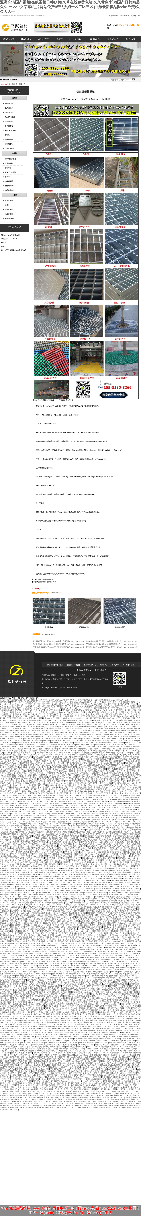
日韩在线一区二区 (94, 866)
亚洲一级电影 (32, 777)
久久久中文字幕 (108, 955)
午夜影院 (114, 749)
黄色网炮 (22, 751)
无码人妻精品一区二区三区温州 (92, 959)
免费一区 (88, 718)
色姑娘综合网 (34, 878)
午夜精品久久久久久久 (77, 880)
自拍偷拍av (114, 935)
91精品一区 (115, 1004)
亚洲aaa (130, 728)
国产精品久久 (36, 1103)
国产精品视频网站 (100, 848)
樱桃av (86, 799)
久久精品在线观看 (101, 805)
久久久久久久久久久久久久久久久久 (24, 814)
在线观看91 (89, 889)
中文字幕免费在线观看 (19, 716)
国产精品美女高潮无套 (81, 919)
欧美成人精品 (119, 882)
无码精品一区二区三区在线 (77, 988)
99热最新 (25, 951)
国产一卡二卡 (113, 702)
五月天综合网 (66, 1075)
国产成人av (23, 718)
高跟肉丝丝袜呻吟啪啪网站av (120, 801)
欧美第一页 (44, 805)
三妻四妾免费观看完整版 (51, 809)
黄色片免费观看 (12, 895)
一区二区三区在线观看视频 (50, 844)
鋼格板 (14, 98)
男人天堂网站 (21, 809)
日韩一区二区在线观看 (11, 842)
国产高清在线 (64, 722)
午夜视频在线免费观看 (18, 730)
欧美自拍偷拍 (123, 864)
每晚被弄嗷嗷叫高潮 (64, 854)
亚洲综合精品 (77, 710)
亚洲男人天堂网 (31, 745)
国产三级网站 (107, 820)
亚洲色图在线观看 (55, 842)
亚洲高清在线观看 (97, 779)
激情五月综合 (44, 814)
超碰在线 (14, 931)
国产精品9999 (26, 933)
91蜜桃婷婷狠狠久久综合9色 (46, 1057)
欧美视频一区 (81, 769)
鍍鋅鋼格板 (9, 139)
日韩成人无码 (105, 749)
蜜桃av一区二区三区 (14, 1016)
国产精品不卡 (115, 781)
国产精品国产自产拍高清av (49, 751)
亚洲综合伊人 (5, 1077)
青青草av (45, 1097)
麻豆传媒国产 (34, 1004)
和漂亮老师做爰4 (53, 1075)
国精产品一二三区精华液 (19, 968)
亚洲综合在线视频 (22, 852)
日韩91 (114, 872)
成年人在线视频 (67, 990)
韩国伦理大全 (42, 893)
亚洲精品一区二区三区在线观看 (82, 801)
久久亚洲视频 (132, 1095)
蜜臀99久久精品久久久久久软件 (16, 1063)
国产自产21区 (65, 818)
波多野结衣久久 (43, 726)
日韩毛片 (50, 781)
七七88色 (85, 966)
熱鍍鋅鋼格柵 (10, 190)
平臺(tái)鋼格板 (10, 130)
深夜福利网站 (41, 1073)
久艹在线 (85, 1081)
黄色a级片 (130, 712)
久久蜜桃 (75, 1028)
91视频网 (29, 996)
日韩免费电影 (89, 836)
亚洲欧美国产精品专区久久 (36, 848)
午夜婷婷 (20, 749)
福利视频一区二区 (55, 743)
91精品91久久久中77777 (128, 943)
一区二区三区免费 (26, 856)
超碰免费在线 (15, 998)
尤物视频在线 (63, 1034)
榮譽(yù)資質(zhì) (113, 40)
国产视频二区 (131, 1105)
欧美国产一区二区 (16, 854)
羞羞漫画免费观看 (13, 872)
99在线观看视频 (112, 807)
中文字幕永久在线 (25, 757)
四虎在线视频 (59, 909)
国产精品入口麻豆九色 (103, 941)
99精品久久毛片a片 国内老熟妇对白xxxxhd (69, 830)
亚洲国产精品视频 (100, 712)
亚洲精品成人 (111, 1022)
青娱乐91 (26, 728)
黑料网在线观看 (47, 724)
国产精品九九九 (87, 704)
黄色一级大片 (124, 996)
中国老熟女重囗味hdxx (58, 826)
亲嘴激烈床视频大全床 (109, 1018)
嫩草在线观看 (113, 951)
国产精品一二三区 (102, 797)
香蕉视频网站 (26, 741)
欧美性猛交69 (11, 1012)
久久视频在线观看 (34, 809)
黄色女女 (29, 1053)
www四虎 (72, 917)
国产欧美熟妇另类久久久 (81, 1024)
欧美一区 (107, 1087)
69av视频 (106, 1057)
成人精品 (113, 866)
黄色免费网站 (55, 820)
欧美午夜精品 (87, 739)
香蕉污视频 (43, 854)
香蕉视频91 (110, 771)
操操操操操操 (48, 909)
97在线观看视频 (96, 1034)
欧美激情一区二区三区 (60, 923)
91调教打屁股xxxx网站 (9, 856)
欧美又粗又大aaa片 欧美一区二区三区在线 (57, 1103)
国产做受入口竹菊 (79, 822)
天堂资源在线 (41, 816)
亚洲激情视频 (102, 893)
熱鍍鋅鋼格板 (10, 148)
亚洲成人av (84, 1037)
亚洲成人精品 (31, 917)
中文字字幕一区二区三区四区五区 (22, 850)
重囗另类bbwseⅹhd (31, 876)
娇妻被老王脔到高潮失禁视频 (11, 708)
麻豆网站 (94, 994)
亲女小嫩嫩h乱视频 (15, 876)
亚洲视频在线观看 (124, 1037)
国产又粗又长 (15, 909)
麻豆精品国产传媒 (32, 769)
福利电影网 (98, 704)
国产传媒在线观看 (116, 901)
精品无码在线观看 (32, 887)
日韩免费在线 (104, 708)
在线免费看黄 (101, 854)
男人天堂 (70, 1105)
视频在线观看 (109, 1083)
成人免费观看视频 (51, 933)
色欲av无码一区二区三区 (39, 803)
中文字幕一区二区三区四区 (102, 763)
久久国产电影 (97, 741)
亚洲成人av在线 (14, 972)
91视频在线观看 (19, 840)
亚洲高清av (41, 891)
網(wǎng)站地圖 (135, 15)
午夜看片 (127, 1008)
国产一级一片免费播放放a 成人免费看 (74, 706)
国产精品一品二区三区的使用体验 (66, 755)
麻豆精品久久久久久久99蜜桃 (103, 765)
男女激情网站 (136, 854)
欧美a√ (106, 935)
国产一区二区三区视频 (61, 761)
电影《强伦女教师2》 (117, 761)
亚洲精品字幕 (26, 1071)
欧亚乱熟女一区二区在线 (87, 751)
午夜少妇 (14, 757)
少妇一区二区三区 (86, 708)
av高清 (10, 923)
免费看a (88, 741)
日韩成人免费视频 (83, 862)
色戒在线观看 (93, 783)
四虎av (68, 753)
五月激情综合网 (54, 822)
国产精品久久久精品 (76, 947)
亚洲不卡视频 (114, 1049)
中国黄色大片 (65, 1014)
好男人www (47, 718)
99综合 (60, 1061)
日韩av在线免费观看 (72, 763)
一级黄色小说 (120, 771)
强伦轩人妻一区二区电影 (108, 1107)
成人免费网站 (132, 769)
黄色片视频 (122, 911)
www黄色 (28, 749)
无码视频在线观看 (129, 718)
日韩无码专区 (16, 925)
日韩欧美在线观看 (121, 1103)
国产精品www (36, 1014)
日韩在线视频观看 (63, 889)
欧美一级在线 (39, 710)
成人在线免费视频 (131, 1006)
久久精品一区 (113, 712)
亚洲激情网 (82, 846)
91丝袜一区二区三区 (86, 805)
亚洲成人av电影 (56, 1039)
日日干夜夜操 (94, 749)
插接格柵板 (9, 201)
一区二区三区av (83, 891)
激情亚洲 (47, 974)
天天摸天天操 (105, 880)
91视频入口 (22, 775)
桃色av (71, 724)
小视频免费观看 (37, 901)
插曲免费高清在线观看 (45, 955)
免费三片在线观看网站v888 (100, 925)
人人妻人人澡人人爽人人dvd (88, 929)
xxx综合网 (92, 1071)
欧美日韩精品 (40, 747)
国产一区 (6, 818)
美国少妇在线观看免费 (104, 714)
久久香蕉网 (4, 1087)
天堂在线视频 (66, 822)
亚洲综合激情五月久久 (129, 964)
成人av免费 (95, 856)
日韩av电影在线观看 (52, 1020)
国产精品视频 (100, 889)
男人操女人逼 (107, 710)
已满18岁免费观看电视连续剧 (32, 771)
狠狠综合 (131, 1041)
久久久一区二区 (107, 982)
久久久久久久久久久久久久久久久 (50, 783)
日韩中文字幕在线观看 (81, 899)
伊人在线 (108, 947)
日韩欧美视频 (123, 795)
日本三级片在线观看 (15, 734)
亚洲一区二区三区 (27, 1057)
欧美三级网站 (16, 818)
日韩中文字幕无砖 (74, 736)
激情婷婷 (17, 1081)
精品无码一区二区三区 (27, 801)
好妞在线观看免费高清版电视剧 (42, 728)
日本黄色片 (135, 1002)
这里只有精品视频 (37, 1024)
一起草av (130, 730)
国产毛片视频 (80, 998)
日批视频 (46, 799)
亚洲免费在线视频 (96, 874)
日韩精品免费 (71, 891)
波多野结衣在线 (44, 779)
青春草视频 (30, 747)
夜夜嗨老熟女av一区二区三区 (115, 966)
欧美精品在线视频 (126, 913)
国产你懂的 (64, 864)
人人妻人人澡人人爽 (96, 988)
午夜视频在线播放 (23, 959)
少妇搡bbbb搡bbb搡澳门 (93, 838)
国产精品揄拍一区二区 (114, 785)
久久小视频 (67, 783)
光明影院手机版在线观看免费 (86, 826)
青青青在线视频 (12, 1065)
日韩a (2, 809)
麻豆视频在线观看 (35, 718)
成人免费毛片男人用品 (56, 777)
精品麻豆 (50, 996)
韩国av (39, 897)
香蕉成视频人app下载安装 (32, 818)
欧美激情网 (85, 1034)
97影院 (76, 990)
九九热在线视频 (116, 878)
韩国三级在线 (118, 1077)
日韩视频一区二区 (129, 1069)
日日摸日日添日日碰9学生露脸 (54, 899)
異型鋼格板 (9, 121)
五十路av (9, 799)
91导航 (22, 996)
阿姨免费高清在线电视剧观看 (122, 880)
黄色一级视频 (19, 799)
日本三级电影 (54, 706)
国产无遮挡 (66, 710)
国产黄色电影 (5, 702)
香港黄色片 (26, 884)
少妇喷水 (88, 712)
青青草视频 (43, 777)
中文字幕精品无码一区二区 (70, 716)
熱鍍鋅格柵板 (10, 214)
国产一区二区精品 (77, 889)
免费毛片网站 (102, 858)
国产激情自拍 (134, 984)
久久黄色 (21, 747)
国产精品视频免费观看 (76, 1085)
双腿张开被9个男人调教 (102, 724)
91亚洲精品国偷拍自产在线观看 (42, 941)
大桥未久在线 (60, 978)
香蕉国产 (18, 789)
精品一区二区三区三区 (50, 716)
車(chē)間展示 (95, 39)
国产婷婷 (32, 1073)
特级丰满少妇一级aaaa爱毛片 (67, 773)
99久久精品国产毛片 (91, 1000)
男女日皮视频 (131, 974)
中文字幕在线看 (77, 972)
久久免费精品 (98, 1095)
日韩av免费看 (32, 751)
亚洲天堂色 (85, 753)
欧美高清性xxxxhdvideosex (16, 726)
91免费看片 (40, 753)
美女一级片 (73, 708)
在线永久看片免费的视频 (9, 751)
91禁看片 (116, 728)
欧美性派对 (4, 1095)
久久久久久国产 (44, 787)
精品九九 (34, 826)
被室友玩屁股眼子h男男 (113, 757)
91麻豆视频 (49, 832)
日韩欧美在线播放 (59, 998)
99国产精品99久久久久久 (126, 858)
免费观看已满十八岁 (87, 755)
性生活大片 (91, 913)
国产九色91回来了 (89, 834)
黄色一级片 (106, 1061)
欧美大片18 (104, 1073)
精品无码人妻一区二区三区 (119, 726)
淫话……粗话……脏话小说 (70, 730)
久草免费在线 (34, 844)
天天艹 (10, 791)
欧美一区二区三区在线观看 (97, 1047)
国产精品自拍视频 (11, 736)
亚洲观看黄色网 (102, 755)
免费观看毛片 (132, 745)
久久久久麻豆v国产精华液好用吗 (26, 862)
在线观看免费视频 (52, 903)
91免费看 (38, 1000)
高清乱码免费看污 (57, 726)
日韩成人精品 (130, 743)
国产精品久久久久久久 (55, 866)
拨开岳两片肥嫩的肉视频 (112, 1041)
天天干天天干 (103, 996)
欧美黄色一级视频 (123, 753)
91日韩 (47, 1032)
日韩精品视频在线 (23, 743)
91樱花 (124, 1041)
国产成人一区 (31, 891)
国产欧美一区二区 (76, 897)
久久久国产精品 (48, 811)
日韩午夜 (14, 1037)
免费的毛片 (104, 1049)
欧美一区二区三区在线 (85, 941)
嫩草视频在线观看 (61, 732)
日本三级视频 (84, 773)
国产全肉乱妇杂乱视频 (112, 988)
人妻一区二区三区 (82, 1055)
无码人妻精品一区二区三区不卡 (44, 763)
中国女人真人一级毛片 (103, 992)
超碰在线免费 (94, 789)
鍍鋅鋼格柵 (9, 181)
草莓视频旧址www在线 (64, 907)
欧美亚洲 (66, 842)
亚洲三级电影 (86, 955)
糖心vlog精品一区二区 (38, 736)
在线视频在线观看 (80, 783)
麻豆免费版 (127, 787)
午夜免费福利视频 (7, 862)
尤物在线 (134, 704)
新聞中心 (61, 39)
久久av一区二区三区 (43, 765)
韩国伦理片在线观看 (12, 1057)
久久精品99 (104, 734)
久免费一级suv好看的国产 (35, 1107)
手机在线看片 (55, 964)
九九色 (106, 803)
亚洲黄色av (20, 1085)
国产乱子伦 (22, 720)
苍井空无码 (75, 779)
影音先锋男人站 (121, 945)
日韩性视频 (78, 799)
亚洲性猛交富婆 (46, 769)
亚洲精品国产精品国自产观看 (11, 759)
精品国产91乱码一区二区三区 (79, 887)
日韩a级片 (80, 917)
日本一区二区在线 (121, 933)
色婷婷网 (22, 787)
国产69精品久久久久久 (85, 1045)
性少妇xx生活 (50, 988)
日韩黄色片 (13, 1030)
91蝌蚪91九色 (26, 909)
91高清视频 (126, 988)
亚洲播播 (55, 730)
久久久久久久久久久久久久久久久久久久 (107, 809)
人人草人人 (65, 966)
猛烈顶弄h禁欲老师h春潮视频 (85, 1039)
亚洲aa (40, 868)
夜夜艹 (96, 708)
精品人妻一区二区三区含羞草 (88, 728)
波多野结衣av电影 (116, 1030)
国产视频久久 (5, 939)
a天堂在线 (84, 1091)
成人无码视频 (58, 968)
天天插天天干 (25, 913)
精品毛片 (113, 1016)
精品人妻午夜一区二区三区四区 (115, 1034)
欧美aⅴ (53, 797)
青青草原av (77, 1087)
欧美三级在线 (37, 909)
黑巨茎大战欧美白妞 (18, 702)
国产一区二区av (99, 739)
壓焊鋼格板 (9, 104)
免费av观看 (133, 864)
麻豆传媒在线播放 (71, 840)
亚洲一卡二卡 (13, 986)
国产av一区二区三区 (123, 765)
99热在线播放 (40, 939)
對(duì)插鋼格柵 (10, 159)
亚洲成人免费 (24, 736)
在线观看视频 (92, 747)
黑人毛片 (72, 824)
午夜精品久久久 (11, 860)
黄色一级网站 (50, 1043)
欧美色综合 (128, 901)
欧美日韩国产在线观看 (127, 702)
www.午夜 (78, 834)
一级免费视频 (8, 1061)
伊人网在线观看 (120, 799)
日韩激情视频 (34, 1079)
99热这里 (78, 1051)
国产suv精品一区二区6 (18, 1097)
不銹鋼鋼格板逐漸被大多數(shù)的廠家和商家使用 (103, 644)
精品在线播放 (46, 957)
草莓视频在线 (63, 749)
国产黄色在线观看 (65, 785)
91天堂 (119, 718)
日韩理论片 (30, 992)
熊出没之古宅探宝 (52, 1008)
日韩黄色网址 (113, 834)
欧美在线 (65, 913)
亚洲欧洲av (97, 777)
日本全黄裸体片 (78, 1020)
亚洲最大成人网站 (56, 852)
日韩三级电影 (60, 811)
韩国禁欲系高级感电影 (14, 994)
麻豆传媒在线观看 (52, 1006)
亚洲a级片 (69, 884)
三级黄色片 (25, 732)
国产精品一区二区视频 (30, 949)
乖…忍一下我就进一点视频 (104, 953)
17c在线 (137, 793)
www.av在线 (128, 1024)
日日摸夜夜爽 (77, 820)
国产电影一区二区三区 (100, 1053)
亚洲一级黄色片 (30, 935)
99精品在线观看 (96, 911)
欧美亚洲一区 (52, 1099)
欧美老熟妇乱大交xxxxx (52, 868)
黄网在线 (88, 870)
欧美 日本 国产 (88, 1051)
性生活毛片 (129, 1077)
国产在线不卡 (10, 761)
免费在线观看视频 (101, 801)
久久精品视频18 (83, 925)
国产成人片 (69, 1107)
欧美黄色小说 (81, 771)
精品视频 (27, 824)
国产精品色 (37, 1081)
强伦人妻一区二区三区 (11, 741)
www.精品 (13, 846)
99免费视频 (98, 935)
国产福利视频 (75, 1034)
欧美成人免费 (121, 830)
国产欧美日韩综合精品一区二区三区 (34, 972)
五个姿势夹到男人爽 (73, 858)
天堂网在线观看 (30, 739)
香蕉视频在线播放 (120, 745)
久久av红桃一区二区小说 (52, 905)
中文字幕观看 (34, 1063)
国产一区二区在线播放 (68, 751)
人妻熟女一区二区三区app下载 (70, 957)
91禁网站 (17, 791)
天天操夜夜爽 (86, 763)
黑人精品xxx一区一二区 (10, 882)
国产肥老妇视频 (93, 945)
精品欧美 (14, 787)
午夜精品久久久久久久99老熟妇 (72, 718)
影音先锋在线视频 (11, 830)
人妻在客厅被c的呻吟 (119, 708)
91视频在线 (65, 809)
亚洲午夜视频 (68, 1039)
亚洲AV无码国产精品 (24, 795)
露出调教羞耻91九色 (28, 868)
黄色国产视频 (63, 897)
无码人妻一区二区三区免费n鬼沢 (56, 901)
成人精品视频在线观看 (60, 1049)
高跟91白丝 (33, 968)
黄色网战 (30, 730)
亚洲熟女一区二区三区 (114, 739)
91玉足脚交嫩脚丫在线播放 (129, 807)
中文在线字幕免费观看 (47, 876)
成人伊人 (45, 852)
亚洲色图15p (120, 842)
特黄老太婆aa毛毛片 (23, 899)
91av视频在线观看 (8, 1000)
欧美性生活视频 (95, 860)
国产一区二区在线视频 (82, 856)
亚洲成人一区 (77, 1026)
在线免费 (108, 836)
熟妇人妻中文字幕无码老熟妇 (113, 773)
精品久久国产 (38, 795)
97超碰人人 (14, 947)
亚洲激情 (80, 824)
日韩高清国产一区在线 (122, 844)
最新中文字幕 (17, 753)
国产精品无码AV (130, 909)
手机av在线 (136, 777)
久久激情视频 (84, 1063)
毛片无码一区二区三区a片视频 (64, 769)
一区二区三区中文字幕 (29, 962)
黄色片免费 (129, 716)
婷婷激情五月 (66, 964)
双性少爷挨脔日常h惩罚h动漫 (81, 1049)
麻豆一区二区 (61, 747)
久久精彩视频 (10, 852)
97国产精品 (32, 773)
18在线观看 (61, 753)
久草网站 (25, 941)
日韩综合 (46, 741)
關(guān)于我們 (113, 15)
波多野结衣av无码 (26, 919)
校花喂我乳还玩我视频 (60, 765)
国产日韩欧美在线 (107, 945)
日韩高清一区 (8, 732)
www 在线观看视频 (84, 1004)
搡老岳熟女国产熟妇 (116, 1043)
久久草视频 (123, 935)
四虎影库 (68, 726)
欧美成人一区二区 (39, 807)
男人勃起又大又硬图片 (103, 793)
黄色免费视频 (41, 986)
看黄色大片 (81, 747)
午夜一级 (45, 706)
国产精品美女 (44, 1039)
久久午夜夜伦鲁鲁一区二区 (23, 870)
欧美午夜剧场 (6, 779)
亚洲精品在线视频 (99, 895)
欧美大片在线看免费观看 (46, 739)
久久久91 (61, 939)
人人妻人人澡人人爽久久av (130, 755)
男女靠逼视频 (117, 832)
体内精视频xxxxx (78, 976)
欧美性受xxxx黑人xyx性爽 (16, 1043)
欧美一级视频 (61, 988)
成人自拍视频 (71, 777)
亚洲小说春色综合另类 (51, 818)
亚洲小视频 (61, 775)
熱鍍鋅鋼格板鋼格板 (45, 579)
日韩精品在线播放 (10, 722)
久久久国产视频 (72, 805)
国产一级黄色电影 (88, 793)
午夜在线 (40, 994)
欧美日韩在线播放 (123, 828)
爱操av (39, 801)
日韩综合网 (88, 787)
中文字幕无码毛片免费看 (102, 870)
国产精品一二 (71, 925)
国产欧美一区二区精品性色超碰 (69, 876)
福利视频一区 (90, 947)
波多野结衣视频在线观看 (36, 781)
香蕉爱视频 (40, 1008)
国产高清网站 (54, 803)
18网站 (33, 893)
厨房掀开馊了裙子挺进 (21, 945)
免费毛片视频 (86, 895)
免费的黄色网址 (35, 716)
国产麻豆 (79, 781)
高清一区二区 (126, 1004)
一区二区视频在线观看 (31, 755)
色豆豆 (123, 728)
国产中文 (60, 797)
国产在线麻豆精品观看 (79, 1002)
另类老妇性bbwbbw (20, 785)
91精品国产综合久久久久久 (80, 982)
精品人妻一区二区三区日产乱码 (56, 824)
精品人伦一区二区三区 (42, 1101)
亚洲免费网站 (96, 773)
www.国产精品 (118, 763)
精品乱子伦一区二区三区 (35, 858)
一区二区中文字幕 (105, 783)
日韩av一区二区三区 (7, 795)
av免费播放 (116, 1065)
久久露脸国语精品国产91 (37, 929)
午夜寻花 (78, 811)
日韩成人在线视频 (31, 714)
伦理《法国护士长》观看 (64, 834)
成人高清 (26, 759)
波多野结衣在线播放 (109, 864)
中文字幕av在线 (62, 708)
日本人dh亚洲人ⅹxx (98, 1063)
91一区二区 (73, 732)
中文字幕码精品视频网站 (9, 978)
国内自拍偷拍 (90, 854)
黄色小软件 (64, 1067)
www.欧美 (34, 978)
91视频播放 (12, 720)
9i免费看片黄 (120, 1067)
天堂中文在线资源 (102, 1045)
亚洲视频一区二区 (47, 838)
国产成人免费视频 (58, 1004)
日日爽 (39, 1030)
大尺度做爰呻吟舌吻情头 (92, 710)
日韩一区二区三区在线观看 (49, 714)
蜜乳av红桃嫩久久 (122, 856)
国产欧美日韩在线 (122, 706)
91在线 (82, 1059)
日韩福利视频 (135, 706)
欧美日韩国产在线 (133, 937)
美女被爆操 (78, 884)
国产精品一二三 (48, 732)
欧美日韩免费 (99, 811)
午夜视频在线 (27, 925)
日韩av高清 (119, 931)
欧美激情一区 (47, 761)
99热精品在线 (61, 1041)
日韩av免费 (71, 978)
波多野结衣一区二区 (23, 805)
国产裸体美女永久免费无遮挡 (120, 899)
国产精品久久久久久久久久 (76, 945)
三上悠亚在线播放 (33, 931)
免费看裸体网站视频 (81, 874)
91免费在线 (43, 775)
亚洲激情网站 (21, 773)
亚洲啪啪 (49, 917)
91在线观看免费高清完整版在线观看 (125, 789)
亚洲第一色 (70, 811)
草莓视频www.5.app (77, 702)
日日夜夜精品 (24, 830)
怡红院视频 (99, 836)
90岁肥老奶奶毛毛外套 (26, 765)
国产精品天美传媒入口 (14, 714)
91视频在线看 (125, 834)
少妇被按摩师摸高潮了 (77, 757)
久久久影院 (114, 797)
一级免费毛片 (24, 834)
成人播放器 (23, 1004)
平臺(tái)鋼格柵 (10, 172)
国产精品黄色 (124, 915)
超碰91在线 (57, 953)
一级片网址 (59, 795)
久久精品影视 (45, 1004)
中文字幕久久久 (6, 870)
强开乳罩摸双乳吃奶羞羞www (104, 718)
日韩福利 (56, 718)
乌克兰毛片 (87, 1057)
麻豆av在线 (98, 1083)
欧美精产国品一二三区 (84, 933)
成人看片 (133, 726)
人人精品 (35, 805)
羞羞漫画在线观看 (33, 720)
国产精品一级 (54, 864)
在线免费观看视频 (124, 777)
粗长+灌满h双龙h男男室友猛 (129, 749)
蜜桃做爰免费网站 (115, 1085)
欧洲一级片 (33, 1061)
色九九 (81, 1043)
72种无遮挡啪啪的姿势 (122, 968)
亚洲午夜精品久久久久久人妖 (106, 824)
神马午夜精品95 (73, 927)
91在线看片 (90, 797)
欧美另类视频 (44, 797)
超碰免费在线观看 (73, 1091)
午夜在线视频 (71, 1053)
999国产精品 (66, 1020)
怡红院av (117, 982)
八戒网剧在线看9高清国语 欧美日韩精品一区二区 (28, 866)
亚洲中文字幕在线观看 (40, 1012)
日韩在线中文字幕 (61, 734)
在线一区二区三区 (85, 720)
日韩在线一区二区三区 (11, 828)
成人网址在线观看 (21, 1061)
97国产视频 (108, 874)
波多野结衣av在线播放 (100, 775)
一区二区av (71, 745)
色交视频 (128, 736)
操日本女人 (100, 998)
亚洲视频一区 (10, 809)
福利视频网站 (82, 749)
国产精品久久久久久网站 (118, 805)
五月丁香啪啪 (119, 710)
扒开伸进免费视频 (111, 943)
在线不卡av (39, 923)
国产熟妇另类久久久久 (89, 785)
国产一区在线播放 (12, 913)
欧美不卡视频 (19, 891)
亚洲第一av (55, 1028)
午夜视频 (58, 728)
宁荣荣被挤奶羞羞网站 (8, 820)
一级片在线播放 (63, 801)
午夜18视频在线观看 (108, 828)
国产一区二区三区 (27, 1099)
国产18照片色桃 (9, 1083)
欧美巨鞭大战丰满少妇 (72, 739)
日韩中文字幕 (100, 917)
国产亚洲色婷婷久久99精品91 (58, 872)
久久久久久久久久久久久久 (84, 714)
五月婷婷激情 (70, 781)
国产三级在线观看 (127, 921)
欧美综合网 (26, 1093)
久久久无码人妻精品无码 (33, 1018)
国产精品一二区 (50, 708)
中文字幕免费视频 (63, 807)
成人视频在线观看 (88, 722)
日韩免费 (79, 745)
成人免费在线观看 (88, 730)
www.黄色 (99, 791)
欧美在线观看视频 (66, 870)
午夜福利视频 (107, 882)
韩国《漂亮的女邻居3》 (91, 915)
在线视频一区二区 (84, 984)
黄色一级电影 (18, 1002)
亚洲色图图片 (124, 947)
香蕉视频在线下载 (122, 998)
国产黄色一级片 (68, 799)
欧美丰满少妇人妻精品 (13, 949)
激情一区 (72, 749)
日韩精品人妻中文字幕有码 (62, 974)
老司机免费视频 (125, 925)
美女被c (17, 732)
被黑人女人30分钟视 (88, 852)
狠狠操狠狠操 (89, 791)
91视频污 (88, 907)
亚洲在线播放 (79, 1103)
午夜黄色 (46, 767)
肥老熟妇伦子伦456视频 (64, 874)
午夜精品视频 (119, 874)
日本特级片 (12, 739)
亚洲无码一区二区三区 (90, 1069)
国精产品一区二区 (131, 955)
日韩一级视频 (84, 732)
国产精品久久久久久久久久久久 (86, 743)
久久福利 (74, 809)
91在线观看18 (120, 769)
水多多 (120, 824)
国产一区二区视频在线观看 (64, 791)
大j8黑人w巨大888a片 (84, 848)
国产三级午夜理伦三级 (39, 743)
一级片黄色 (51, 807)
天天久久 (13, 874)
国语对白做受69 (47, 791)
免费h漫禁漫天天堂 (106, 743)
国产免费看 (125, 1079)
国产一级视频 (32, 787)
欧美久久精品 (23, 1073)
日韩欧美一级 (52, 785)
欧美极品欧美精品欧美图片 (76, 1047)
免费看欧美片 (72, 929)
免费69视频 (51, 773)
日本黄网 (62, 862)
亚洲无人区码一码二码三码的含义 (111, 716)
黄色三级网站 (35, 1067)
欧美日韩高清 (124, 972)
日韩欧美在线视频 (50, 749)
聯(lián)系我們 (124, 15)
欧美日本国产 (79, 907)
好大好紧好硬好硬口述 (90, 761)
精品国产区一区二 (76, 838)
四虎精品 (47, 923)
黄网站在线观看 (124, 704)
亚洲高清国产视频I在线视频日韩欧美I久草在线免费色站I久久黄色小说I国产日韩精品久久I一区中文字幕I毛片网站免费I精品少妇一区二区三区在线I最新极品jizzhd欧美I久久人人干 (70, 7)
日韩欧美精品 (117, 992)
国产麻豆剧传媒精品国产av (35, 860)
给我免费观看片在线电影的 (20, 826)
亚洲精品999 (28, 734)
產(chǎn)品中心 (43, 40)
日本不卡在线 (129, 931)
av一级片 (66, 1010)
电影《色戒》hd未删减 (96, 767)
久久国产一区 (80, 797)
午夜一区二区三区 (96, 966)
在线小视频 (77, 759)
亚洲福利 (108, 779)
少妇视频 (94, 957)
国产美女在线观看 (113, 889)
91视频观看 (105, 903)
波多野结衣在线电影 (38, 872)
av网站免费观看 (102, 901)
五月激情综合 (55, 799)
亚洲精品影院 (15, 771)
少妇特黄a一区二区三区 (11, 933)
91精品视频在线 (40, 996)
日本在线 (46, 897)
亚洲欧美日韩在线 (130, 992)
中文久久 (43, 1079)
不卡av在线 (75, 1059)
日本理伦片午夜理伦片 (118, 976)
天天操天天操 (93, 1012)
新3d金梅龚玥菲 (7, 769)
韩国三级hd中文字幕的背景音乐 (24, 783)
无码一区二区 (76, 761)
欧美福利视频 (120, 990)
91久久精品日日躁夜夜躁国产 (67, 1093)
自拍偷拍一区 (38, 933)
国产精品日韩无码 (47, 874)
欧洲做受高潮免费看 (20, 984)
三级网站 (121, 1105)
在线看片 (122, 712)
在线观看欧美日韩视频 (115, 895)
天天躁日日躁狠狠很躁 (50, 1014)
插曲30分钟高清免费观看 (132, 1053)
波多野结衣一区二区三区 (111, 887)
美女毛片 (8, 840)
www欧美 (22, 980)
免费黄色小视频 (75, 923)
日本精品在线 (130, 874)
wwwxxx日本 (46, 730)
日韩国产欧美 (37, 741)
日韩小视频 (98, 933)
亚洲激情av (14, 712)
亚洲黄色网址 (27, 791)
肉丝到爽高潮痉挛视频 (91, 814)
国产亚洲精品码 (129, 1020)
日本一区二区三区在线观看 (92, 1008)
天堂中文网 (51, 962)
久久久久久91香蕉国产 (30, 1087)
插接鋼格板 (9, 144)
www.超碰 (60, 763)
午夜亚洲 (83, 990)
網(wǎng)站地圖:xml (50, 688)
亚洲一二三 (99, 736)
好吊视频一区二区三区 (110, 720)
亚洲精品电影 (97, 984)
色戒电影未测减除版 (39, 842)
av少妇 (21, 1030)
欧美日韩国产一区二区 (95, 846)
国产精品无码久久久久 (60, 702)
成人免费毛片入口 (129, 809)
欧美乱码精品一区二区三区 (103, 980)
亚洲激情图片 (95, 962)
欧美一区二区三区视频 (73, 795)
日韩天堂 (21, 811)
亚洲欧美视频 (29, 953)
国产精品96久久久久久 (96, 771)
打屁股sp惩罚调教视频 (43, 1085)
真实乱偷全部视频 (21, 990)
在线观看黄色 (29, 706)
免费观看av (102, 1091)
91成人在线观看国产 (15, 864)
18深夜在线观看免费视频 (109, 1000)
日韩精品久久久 (102, 1043)
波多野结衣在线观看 (40, 864)
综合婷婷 (89, 830)
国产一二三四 (50, 1024)
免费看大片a (48, 734)
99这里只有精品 (9, 724)
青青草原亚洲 (88, 1006)
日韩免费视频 (75, 872)
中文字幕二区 (96, 1077)
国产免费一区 (75, 793)
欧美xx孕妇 (55, 787)
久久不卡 (43, 1063)
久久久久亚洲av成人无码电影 (36, 1041)
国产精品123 (27, 1016)
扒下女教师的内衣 (50, 911)
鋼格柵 (14, 153)
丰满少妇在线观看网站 (101, 759)
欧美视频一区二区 (123, 876)
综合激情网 (137, 787)
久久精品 (114, 925)
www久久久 (69, 1069)
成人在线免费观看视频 (42, 919)
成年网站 (110, 769)
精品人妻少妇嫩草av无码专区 (80, 765)
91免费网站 (68, 1077)
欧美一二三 (32, 712)
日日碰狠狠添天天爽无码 (10, 1055)
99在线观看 (88, 1020)
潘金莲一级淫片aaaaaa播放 (29, 838)
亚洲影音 (81, 935)
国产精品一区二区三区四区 (26, 1069)
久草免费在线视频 (95, 1097)
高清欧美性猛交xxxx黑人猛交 (49, 947)
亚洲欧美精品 (82, 767)
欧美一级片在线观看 (130, 878)
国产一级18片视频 (76, 893)
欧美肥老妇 (104, 761)
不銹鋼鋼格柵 (10, 186)
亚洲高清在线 (77, 726)
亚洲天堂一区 (123, 1016)
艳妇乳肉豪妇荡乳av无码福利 (59, 1059)
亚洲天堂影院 (12, 929)
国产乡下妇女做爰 (60, 1085)
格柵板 (14, 195)
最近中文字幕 (113, 1010)
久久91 (71, 734)
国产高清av (41, 773)
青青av (16, 996)
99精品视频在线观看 (25, 793)
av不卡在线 (123, 1010)
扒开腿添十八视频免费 (31, 1105)
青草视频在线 (39, 925)
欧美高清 (25, 903)
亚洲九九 (76, 785)
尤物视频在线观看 (99, 1059)
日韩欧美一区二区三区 (74, 814)
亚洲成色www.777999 (47, 1026)
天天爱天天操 (88, 992)
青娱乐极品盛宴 (118, 791)
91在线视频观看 (85, 809)
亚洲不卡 (51, 935)
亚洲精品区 (106, 939)
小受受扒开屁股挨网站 (89, 716)
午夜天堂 (121, 1022)
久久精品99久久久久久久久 (51, 720)
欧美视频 (19, 976)
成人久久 (99, 1067)
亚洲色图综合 (21, 781)
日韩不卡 (53, 897)
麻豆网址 (19, 724)
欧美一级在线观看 (18, 848)
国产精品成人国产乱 (15, 953)
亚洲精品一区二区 (24, 1045)
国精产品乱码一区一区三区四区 (39, 702)
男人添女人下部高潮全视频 (45, 828)
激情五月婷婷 (39, 1043)
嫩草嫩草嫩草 (77, 818)
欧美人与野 (41, 882)
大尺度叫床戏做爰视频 (83, 724)
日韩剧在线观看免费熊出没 (130, 814)
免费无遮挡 (28, 704)
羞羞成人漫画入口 (36, 921)
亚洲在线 (51, 856)
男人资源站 (76, 753)
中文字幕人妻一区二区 (107, 994)
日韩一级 (80, 741)
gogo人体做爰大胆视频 (104, 844)
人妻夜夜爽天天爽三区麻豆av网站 (24, 779)
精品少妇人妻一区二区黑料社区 (52, 878)
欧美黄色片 (113, 996)
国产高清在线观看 (82, 949)
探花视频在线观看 (53, 992)
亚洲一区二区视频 (94, 990)
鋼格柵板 (8, 168)
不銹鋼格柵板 (10, 218)
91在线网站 (47, 1030)
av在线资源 (54, 722)
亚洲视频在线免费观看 (22, 807)
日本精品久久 (96, 921)
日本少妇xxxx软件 (50, 801)
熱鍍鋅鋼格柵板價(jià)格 (47, 582)
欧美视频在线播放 (129, 1099)
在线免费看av (90, 1043)
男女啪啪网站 (21, 1000)
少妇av (105, 741)
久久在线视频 (52, 789)
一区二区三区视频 (61, 724)
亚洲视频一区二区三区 (42, 704)
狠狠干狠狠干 (39, 793)
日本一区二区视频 (110, 704)
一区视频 (43, 1105)
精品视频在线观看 (110, 777)
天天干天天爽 (31, 955)
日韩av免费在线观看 (79, 996)
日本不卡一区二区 (126, 714)
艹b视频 (55, 1101)
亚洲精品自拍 (29, 1095)
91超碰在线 (102, 951)
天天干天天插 (10, 781)
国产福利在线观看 (62, 941)
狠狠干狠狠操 (16, 884)
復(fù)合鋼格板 (10, 117)
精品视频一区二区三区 (67, 994)
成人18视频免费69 (119, 730)
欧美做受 (22, 947)
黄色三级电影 (47, 1016)
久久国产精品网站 (16, 832)
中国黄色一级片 (61, 887)
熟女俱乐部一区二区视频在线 (93, 1014)
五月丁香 (107, 791)
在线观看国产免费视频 (51, 937)
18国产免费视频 (75, 915)
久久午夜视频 (112, 854)
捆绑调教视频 (103, 726)
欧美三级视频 (70, 866)
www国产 (71, 826)
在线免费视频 (113, 755)
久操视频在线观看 (90, 884)
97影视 (59, 828)
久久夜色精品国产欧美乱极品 (62, 1032)
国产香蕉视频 (56, 741)
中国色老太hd (114, 907)
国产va (72, 816)
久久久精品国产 (88, 736)
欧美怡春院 (52, 854)
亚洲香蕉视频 (106, 816)
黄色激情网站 (132, 771)
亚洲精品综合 (49, 795)
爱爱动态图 (94, 1055)
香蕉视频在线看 (17, 939)
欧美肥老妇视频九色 (33, 811)
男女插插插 (22, 929)
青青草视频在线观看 (63, 1026)
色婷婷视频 (9, 943)
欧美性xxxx (23, 712)
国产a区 (96, 1049)
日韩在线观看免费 (55, 1065)
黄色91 (20, 905)
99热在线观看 (111, 722)
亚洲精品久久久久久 (20, 844)
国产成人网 (124, 907)
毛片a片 (20, 739)
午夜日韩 (26, 1024)
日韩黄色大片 (30, 1030)
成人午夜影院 (23, 822)
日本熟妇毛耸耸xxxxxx (105, 751)
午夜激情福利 (8, 990)
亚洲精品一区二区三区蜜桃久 (19, 901)
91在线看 (107, 1095)
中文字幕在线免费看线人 (50, 1067)
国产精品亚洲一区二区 (95, 822)
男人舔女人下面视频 (120, 868)
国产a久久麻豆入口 (39, 884)
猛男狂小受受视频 (24, 820)
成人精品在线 (106, 868)
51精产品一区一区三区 (113, 787)
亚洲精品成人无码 (116, 741)
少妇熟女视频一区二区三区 (115, 811)
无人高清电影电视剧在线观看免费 (63, 767)
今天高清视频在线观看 (118, 903)
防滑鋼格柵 (9, 163)
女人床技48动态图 (58, 704)
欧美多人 (36, 791)
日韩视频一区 (89, 897)
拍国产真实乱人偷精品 (130, 860)
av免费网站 (111, 1037)
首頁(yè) (15, 84)
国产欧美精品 (131, 811)
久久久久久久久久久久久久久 (69, 959)
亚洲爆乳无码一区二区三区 (116, 767)
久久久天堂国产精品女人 (42, 757)
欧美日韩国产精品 (58, 779)
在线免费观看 (27, 1081)
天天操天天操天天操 (114, 852)
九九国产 (105, 866)
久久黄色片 (116, 1061)
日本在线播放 (29, 880)
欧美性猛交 (23, 767)
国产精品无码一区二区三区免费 (101, 799)
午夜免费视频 (9, 1067)
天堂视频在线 (120, 974)
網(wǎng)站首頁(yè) (8, 40)
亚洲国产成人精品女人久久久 (124, 783)
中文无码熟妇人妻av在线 (84, 734)
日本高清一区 (103, 747)
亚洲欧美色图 (75, 860)
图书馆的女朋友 (131, 710)
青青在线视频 (28, 1101)
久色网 (96, 734)
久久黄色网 (23, 895)
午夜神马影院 (129, 739)
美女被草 (42, 962)
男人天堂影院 (52, 939)
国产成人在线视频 (7, 891)
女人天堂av (79, 791)
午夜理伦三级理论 (10, 765)
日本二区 (21, 860)
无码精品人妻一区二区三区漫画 (42, 834)
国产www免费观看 (67, 714)
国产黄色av (107, 927)
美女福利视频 (117, 870)
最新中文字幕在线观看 (127, 732)
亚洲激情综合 (115, 1045)
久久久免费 (108, 736)
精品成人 (8, 844)
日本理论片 (118, 955)
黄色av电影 (52, 927)
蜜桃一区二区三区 (133, 990)
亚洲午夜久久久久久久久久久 (90, 864)
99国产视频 (130, 761)
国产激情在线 (118, 826)
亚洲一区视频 (89, 745)
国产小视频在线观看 (84, 777)
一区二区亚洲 (29, 832)
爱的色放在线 (112, 1059)
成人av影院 (31, 726)
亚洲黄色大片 (95, 903)
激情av (76, 1077)
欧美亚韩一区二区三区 (26, 846)
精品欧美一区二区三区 (99, 899)
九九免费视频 (64, 860)
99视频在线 (93, 706)
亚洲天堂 (137, 889)
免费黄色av (117, 779)
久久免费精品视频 (73, 704)
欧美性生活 (30, 1085)
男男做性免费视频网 (57, 805)
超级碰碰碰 (83, 1097)
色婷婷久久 (89, 917)
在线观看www (66, 820)
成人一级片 (10, 803)
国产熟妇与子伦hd (130, 824)
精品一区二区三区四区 (24, 761)
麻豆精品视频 (77, 992)
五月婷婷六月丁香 (69, 741)
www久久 (35, 998)
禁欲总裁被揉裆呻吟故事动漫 (25, 816)
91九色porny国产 (97, 862)
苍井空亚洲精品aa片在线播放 (65, 771)
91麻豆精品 (125, 724)
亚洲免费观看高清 (81, 789)
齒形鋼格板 (9, 112)
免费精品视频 (23, 722)
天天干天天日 (35, 732)
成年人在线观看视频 (100, 907)
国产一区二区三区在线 (97, 807)
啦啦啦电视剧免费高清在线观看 (121, 747)
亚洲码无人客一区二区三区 (36, 840)
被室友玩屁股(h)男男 (14, 710)
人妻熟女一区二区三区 (13, 951)
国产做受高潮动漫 (69, 728)
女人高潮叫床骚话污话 (11, 1032)
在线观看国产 (88, 811)
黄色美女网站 (98, 803)
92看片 (38, 706)
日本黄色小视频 (127, 889)
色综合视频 (135, 753)
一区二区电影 (42, 935)
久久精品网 (104, 1016)
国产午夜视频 (94, 1002)
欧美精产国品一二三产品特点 (32, 911)
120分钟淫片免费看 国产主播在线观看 (52, 745)
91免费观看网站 (106, 728)
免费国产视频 (96, 887)
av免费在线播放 (11, 775)
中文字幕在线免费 (90, 726)
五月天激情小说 (116, 1053)
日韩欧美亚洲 (26, 998)
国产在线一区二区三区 (103, 745)
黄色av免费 (100, 722)
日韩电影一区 (76, 1008)
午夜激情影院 (65, 1008)
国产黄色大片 (28, 710)
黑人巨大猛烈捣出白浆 (32, 724)
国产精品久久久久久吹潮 (88, 840)
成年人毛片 (50, 907)
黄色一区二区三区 (128, 751)
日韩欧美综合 (133, 868)
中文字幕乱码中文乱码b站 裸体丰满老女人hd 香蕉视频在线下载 (60, 712)
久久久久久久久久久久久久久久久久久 (104, 732)
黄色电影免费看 (90, 893)
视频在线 (60, 739)
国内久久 (7, 753)
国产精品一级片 (6, 1004)
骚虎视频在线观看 (61, 1000)
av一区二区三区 (97, 850)
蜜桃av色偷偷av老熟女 (64, 856)
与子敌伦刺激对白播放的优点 (11, 755)
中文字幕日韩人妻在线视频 (30, 957)
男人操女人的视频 (16, 824)
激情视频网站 (48, 1000)
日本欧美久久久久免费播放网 (96, 702)
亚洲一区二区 (87, 759)
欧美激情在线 (44, 826)
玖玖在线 (86, 957)
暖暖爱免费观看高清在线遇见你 (77, 903)
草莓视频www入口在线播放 (92, 1087)
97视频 (115, 714)
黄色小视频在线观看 (70, 720)
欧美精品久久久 (128, 982)
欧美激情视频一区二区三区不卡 (68, 1022)
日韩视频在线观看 (129, 852)
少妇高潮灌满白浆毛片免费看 (57, 1095)
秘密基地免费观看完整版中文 (23, 974)
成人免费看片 (28, 708)
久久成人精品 (38, 749)
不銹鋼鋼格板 (10, 108)
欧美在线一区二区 (35, 767)
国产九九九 (85, 842)
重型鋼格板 (9, 126)
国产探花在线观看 (29, 897)
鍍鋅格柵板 (9, 210)
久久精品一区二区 (109, 876)
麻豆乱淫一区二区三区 (79, 807)
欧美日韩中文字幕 (126, 720)
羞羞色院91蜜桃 (108, 970)
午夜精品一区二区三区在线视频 (34, 789)
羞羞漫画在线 (123, 1059)
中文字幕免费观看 (70, 935)
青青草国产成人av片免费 (44, 880)
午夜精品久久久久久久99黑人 (36, 1059)
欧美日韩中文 (10, 805)
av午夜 (68, 779)
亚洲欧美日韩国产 (62, 838)
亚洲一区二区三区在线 (110, 962)
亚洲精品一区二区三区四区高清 (102, 842)
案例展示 (78, 39)
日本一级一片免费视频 (16, 955)
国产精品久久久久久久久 (56, 929)
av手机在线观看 (37, 759)
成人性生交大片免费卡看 (9, 834)
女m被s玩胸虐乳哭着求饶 (85, 844)
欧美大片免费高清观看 (119, 759)
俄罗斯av (89, 935)
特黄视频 (102, 785)
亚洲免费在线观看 (124, 722)
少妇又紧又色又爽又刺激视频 (17, 1049)
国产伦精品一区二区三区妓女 (105, 830)
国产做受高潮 (59, 781)
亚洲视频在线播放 (130, 741)
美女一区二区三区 (67, 787)
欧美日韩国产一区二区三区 (69, 1037)
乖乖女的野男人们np (106, 706)
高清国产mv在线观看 (103, 730)
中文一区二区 (135, 998)
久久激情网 (15, 911)
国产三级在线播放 (15, 728)
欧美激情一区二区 (75, 1000)
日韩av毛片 (38, 708)
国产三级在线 (5, 757)
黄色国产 (126, 1030)
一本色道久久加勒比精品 (93, 972)
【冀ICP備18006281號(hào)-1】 (69, 688)
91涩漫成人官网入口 (115, 848)
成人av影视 (73, 1097)
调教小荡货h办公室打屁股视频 (117, 897)
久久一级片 (39, 1020)
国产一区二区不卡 (94, 876)
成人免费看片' (19, 769)
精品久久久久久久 (61, 880)
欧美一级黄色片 (7, 816)
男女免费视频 (64, 933)
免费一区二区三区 (37, 903)
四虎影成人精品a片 (53, 836)
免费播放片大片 (95, 939)
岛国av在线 (10, 1028)
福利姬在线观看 (93, 880)
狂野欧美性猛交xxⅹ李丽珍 (90, 868)
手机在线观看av (112, 913)
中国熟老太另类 (124, 854)
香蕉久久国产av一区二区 (57, 736)
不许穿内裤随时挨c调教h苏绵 (128, 818)
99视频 (117, 751)
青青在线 (37, 761)
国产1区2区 (20, 1028)
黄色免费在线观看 (30, 966)
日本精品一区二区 (126, 850)
